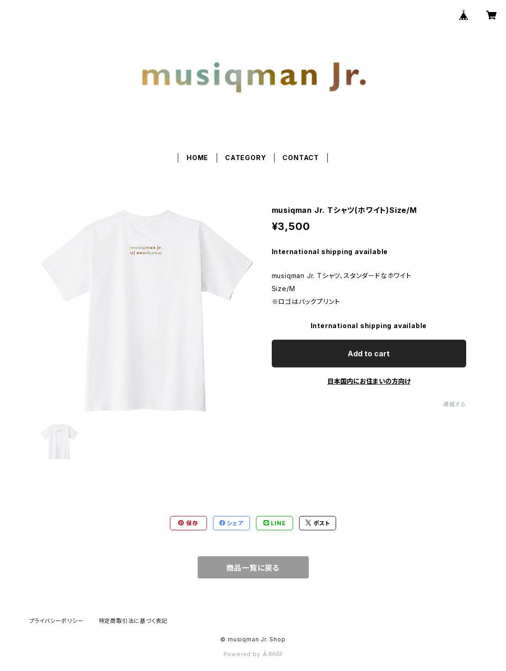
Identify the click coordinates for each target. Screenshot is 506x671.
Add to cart (369, 353)
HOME (197, 158)
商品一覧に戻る (253, 567)
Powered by (253, 654)
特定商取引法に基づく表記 (133, 620)
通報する (454, 404)
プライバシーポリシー (56, 620)
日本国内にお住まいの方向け (369, 381)
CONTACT (300, 158)
